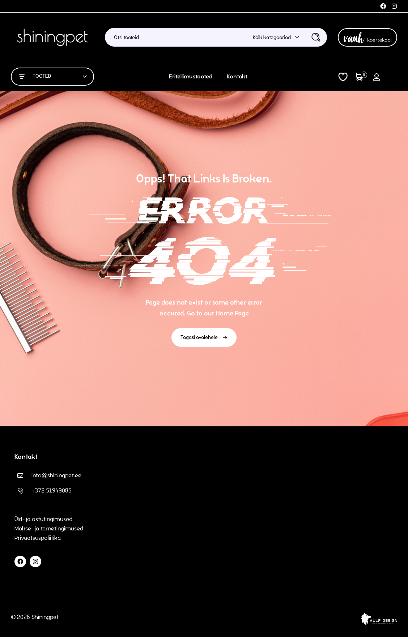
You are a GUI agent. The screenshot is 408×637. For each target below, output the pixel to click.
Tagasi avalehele (204, 337)
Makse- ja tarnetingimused (49, 528)
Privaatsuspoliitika (38, 538)
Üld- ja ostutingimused (43, 519)
